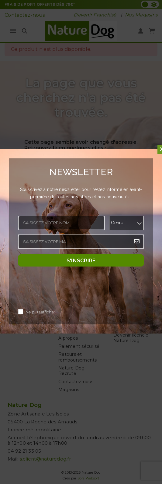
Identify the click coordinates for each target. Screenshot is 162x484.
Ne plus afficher (40, 312)
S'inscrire (81, 260)
